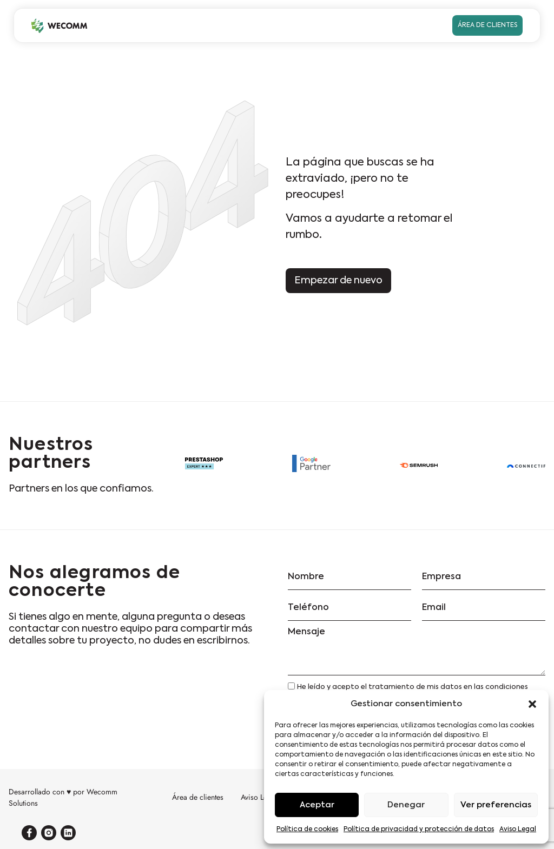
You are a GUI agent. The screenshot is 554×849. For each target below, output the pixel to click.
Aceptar (317, 805)
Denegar (406, 805)
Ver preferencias (495, 805)
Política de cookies (307, 829)
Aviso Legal (517, 829)
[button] (532, 704)
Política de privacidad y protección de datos (419, 829)
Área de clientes (197, 797)
